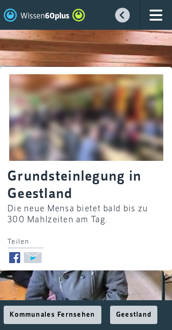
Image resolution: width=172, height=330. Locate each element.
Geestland (134, 315)
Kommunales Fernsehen (52, 315)
